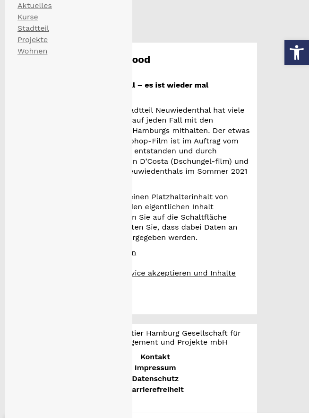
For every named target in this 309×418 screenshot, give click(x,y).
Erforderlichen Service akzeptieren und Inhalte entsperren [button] (149, 278)
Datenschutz (155, 378)
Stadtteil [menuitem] (33, 28)
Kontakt (155, 356)
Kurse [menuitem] (27, 16)
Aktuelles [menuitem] (34, 5)
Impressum (155, 367)
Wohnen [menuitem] (32, 50)
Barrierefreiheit (155, 389)
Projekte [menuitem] (32, 39)
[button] (296, 52)
